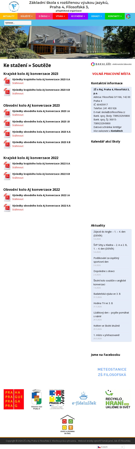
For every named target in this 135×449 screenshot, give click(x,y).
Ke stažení (77, 16)
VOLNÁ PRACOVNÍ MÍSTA (111, 74)
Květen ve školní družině (107, 325)
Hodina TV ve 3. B (103, 303)
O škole (43, 16)
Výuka (59, 16)
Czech (102, 447)
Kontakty (114, 16)
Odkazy (95, 16)
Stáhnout (18, 83)
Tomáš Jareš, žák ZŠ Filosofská (115, 440)
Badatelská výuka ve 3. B (107, 293)
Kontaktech (117, 130)
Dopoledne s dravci (104, 271)
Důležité (25, 16)
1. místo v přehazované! (107, 335)
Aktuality (8, 16)
